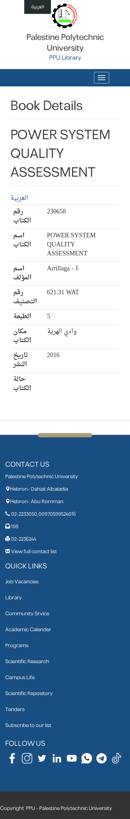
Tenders (15, 710)
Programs (16, 646)
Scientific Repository (29, 694)
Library (13, 598)
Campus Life (20, 678)
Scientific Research (27, 662)
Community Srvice (27, 614)
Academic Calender (28, 630)
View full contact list (34, 552)
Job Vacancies (21, 582)
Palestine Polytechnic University (65, 42)
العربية (37, 7)
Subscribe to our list (28, 725)
